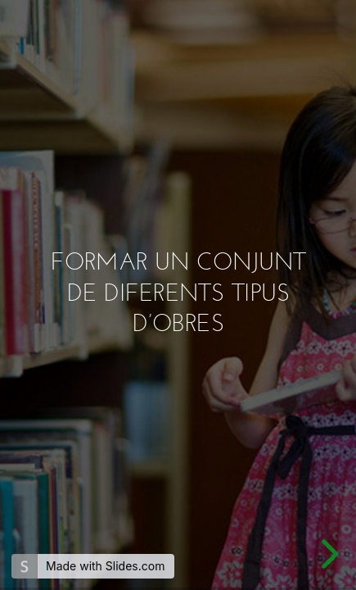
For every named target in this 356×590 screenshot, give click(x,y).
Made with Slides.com (105, 566)
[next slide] (327, 554)
